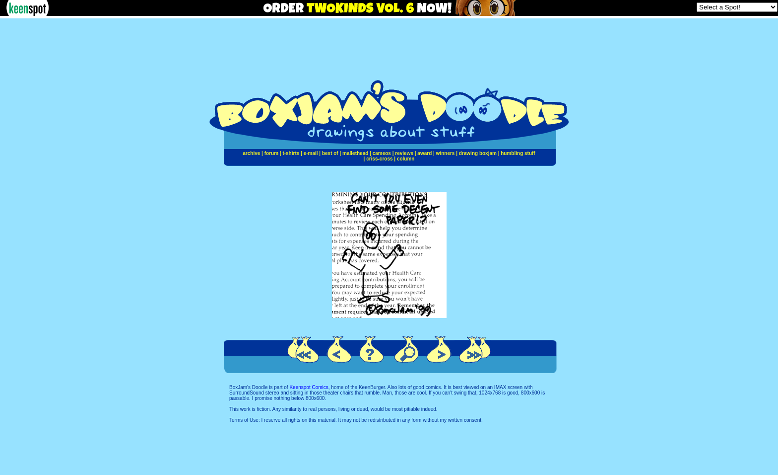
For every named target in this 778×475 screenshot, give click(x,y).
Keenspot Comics (308, 387)
